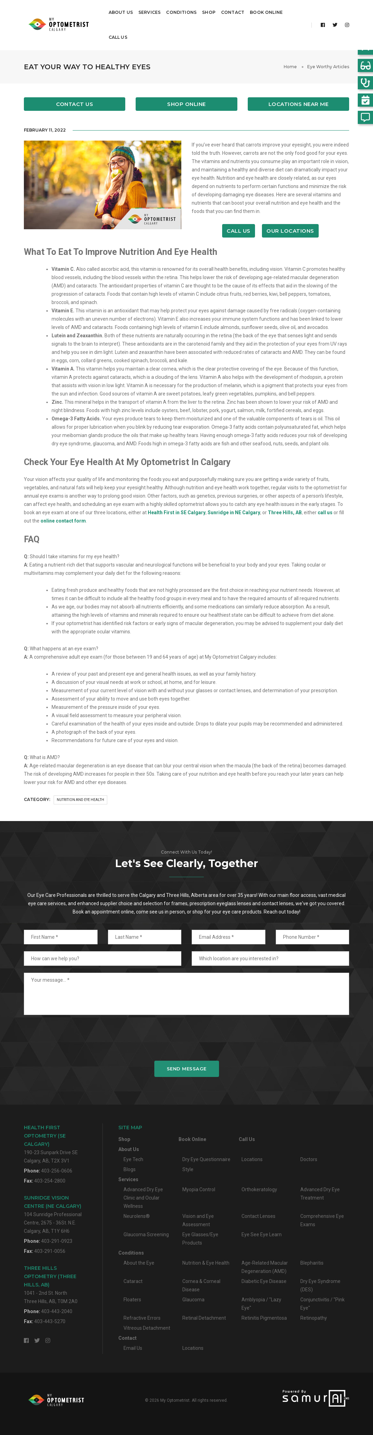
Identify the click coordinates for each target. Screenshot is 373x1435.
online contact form (63, 520)
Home (290, 66)
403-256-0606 (56, 1170)
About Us (121, 12)
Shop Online (186, 103)
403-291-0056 (49, 1251)
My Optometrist (175, 1400)
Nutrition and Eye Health (80, 799)
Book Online (266, 12)
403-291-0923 (56, 1241)
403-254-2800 (49, 1180)
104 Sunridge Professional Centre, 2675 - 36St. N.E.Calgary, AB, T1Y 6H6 (53, 1213)
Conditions (181, 12)
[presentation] (186, 1037)
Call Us (118, 37)
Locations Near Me (299, 103)
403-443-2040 (56, 1311)
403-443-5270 (49, 1321)
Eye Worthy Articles (328, 66)
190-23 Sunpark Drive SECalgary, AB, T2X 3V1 (51, 1143)
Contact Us (74, 103)
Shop (209, 12)
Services (149, 12)
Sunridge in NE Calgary (234, 512)
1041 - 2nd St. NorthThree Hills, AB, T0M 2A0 (51, 1284)
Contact (232, 12)
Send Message (187, 1068)
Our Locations (290, 230)
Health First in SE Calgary (177, 512)
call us (325, 512)
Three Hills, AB (285, 512)
